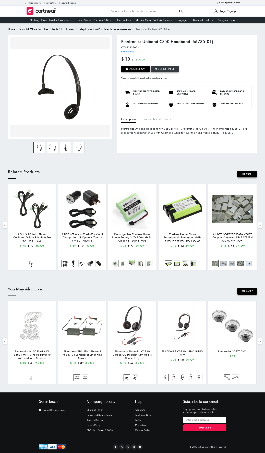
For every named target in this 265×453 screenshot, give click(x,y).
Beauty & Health (202, 20)
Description (128, 119)
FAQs (138, 420)
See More (247, 174)
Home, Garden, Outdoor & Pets (93, 20)
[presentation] (5, 225)
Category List (226, 20)
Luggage (182, 20)
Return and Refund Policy (99, 414)
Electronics (123, 20)
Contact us (140, 425)
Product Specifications (156, 119)
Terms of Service (95, 420)
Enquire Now (135, 68)
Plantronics (127, 51)
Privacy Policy (93, 425)
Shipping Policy (95, 409)
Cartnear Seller (142, 430)
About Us (139, 409)
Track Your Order (143, 414)
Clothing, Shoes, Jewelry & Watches (49, 20)
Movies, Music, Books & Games (153, 20)
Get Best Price (164, 68)
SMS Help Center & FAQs (100, 430)
